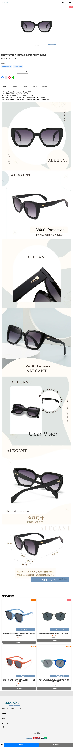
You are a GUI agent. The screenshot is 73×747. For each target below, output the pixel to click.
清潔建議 (44, 86)
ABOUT (3, 717)
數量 (2, 71)
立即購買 (21, 745)
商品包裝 (35, 86)
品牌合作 (4, 718)
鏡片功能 (15, 86)
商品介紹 (5, 86)
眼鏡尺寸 (25, 86)
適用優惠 (3, 63)
